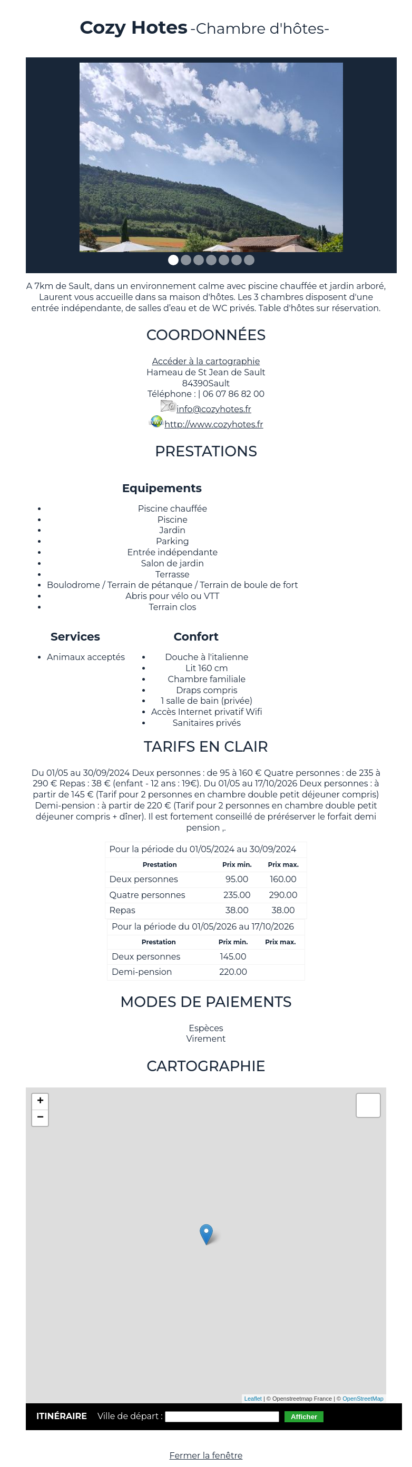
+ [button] (40, 1102)
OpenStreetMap (363, 1398)
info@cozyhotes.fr (213, 409)
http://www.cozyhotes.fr (213, 425)
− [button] (40, 1118)
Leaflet (253, 1398)
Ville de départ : (131, 1416)
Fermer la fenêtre (206, 1456)
